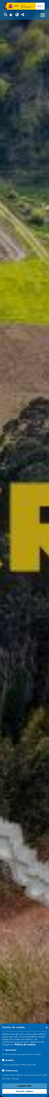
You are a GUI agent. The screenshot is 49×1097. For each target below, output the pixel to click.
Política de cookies (25, 1044)
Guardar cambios (24, 1091)
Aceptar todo (24, 1085)
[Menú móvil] (43, 15)
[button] (5, 15)
